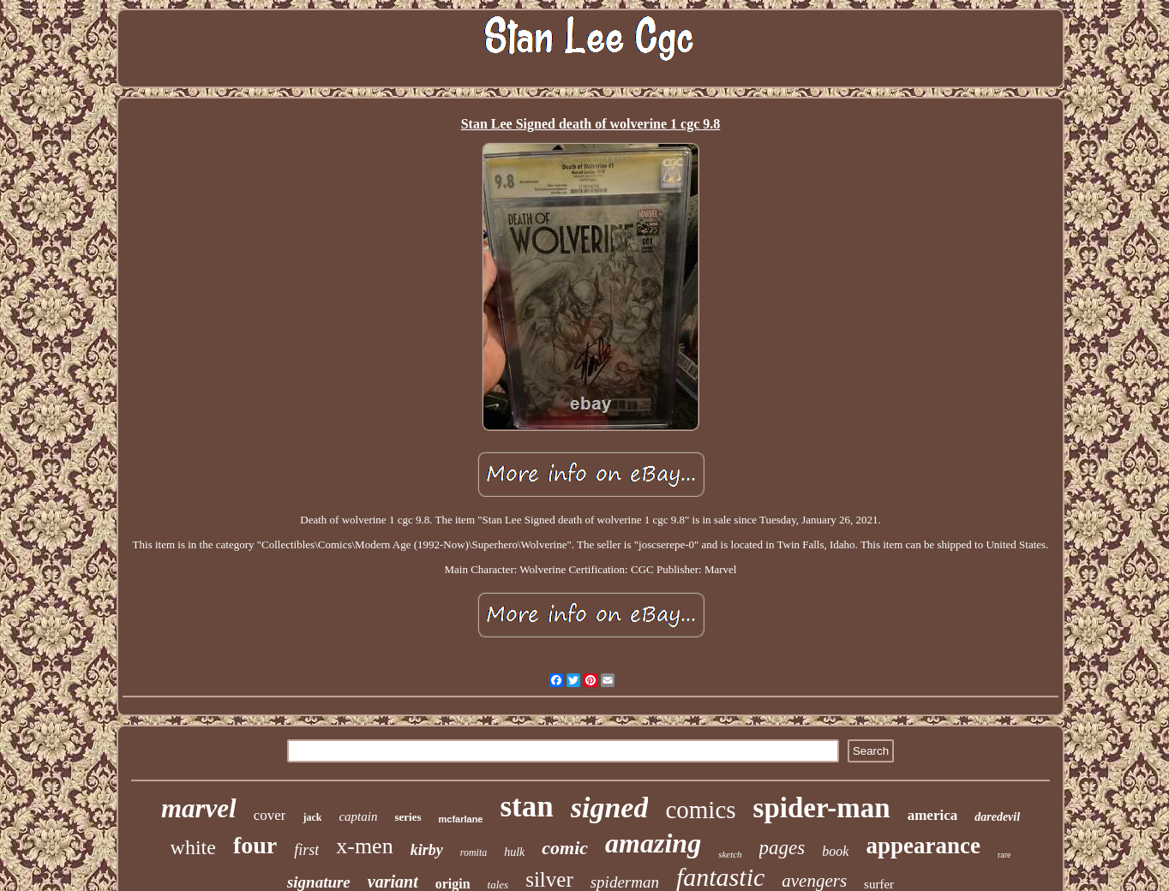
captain (358, 816)
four (255, 845)
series (407, 816)
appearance (923, 845)
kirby (427, 849)
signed (610, 807)
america (933, 815)
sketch (729, 854)
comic (565, 847)
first (306, 849)
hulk (514, 852)
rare (1004, 854)
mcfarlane (461, 819)
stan (526, 806)
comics (700, 809)
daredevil (997, 816)
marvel (199, 808)
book (835, 851)
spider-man (821, 807)
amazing (653, 843)
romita (474, 852)
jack (312, 817)
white (193, 847)
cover (270, 815)
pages (782, 847)
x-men (364, 846)
